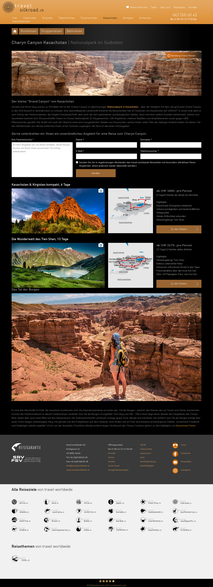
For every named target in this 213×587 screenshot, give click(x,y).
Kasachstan (110, 18)
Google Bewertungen (118, 470)
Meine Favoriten (139, 7)
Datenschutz (146, 449)
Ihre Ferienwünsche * (23, 139)
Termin (111, 457)
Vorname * (146, 139)
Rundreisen (29, 31)
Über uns (165, 7)
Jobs (142, 457)
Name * (80, 139)
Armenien (145, 18)
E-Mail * (80, 151)
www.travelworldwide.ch (77, 470)
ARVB (143, 445)
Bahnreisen (74, 31)
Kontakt (192, 7)
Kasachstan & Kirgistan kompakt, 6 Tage (41, 184)
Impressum (145, 453)
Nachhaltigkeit (147, 465)
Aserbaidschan (21, 21)
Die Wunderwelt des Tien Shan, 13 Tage (40, 239)
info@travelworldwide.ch (78, 465)
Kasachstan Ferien (185, 425)
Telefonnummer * (149, 151)
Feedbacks (179, 7)
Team (154, 7)
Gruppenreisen (51, 31)
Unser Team (114, 465)
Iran (14, 18)
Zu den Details (185, 229)
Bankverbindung (148, 461)
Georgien (128, 18)
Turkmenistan (89, 18)
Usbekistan (30, 18)
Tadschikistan (67, 18)
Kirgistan (47, 18)
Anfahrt (111, 461)
